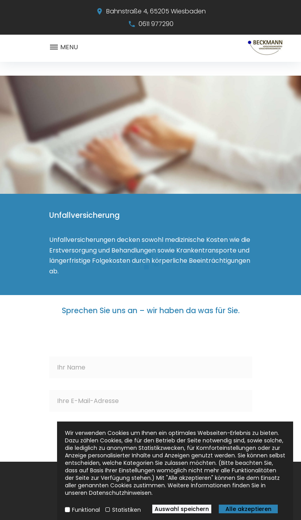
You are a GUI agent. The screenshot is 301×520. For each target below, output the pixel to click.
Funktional (86, 510)
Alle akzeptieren (248, 509)
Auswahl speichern (182, 509)
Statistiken (126, 510)
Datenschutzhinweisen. (121, 493)
